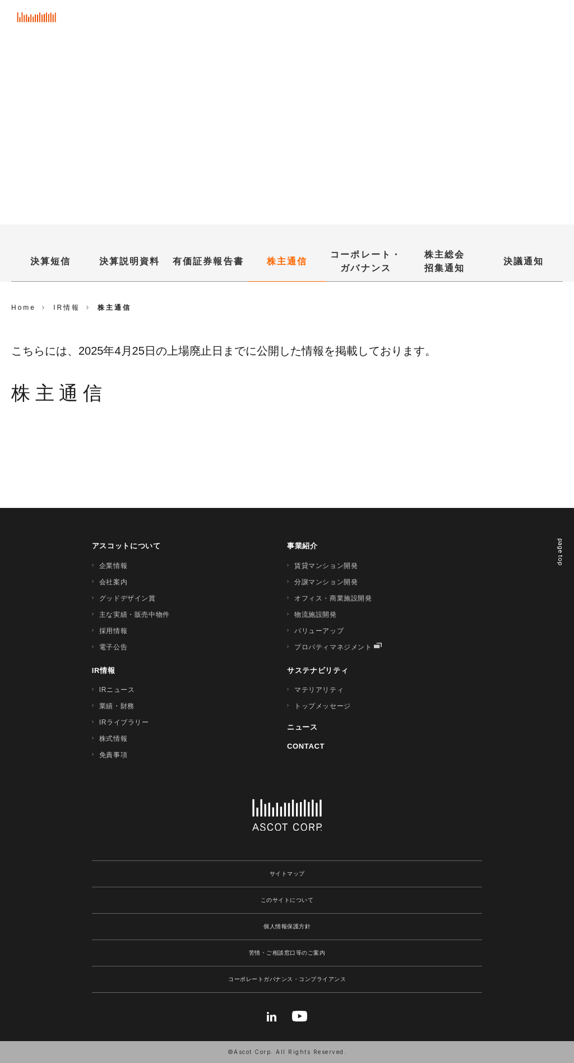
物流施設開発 (315, 614)
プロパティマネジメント (333, 647)
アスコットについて (126, 546)
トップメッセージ (322, 706)
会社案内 (113, 582)
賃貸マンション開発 (326, 566)
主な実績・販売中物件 (134, 614)
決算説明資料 (129, 261)
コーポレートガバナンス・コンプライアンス (287, 979)
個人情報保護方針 (287, 926)
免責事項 (113, 755)
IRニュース (117, 690)
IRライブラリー (124, 722)
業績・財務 (117, 706)
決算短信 (50, 261)
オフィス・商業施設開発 (333, 598)
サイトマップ (287, 873)
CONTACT (306, 746)
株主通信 (287, 261)
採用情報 (113, 631)
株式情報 (113, 739)
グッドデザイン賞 (127, 598)
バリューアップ (319, 631)
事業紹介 (302, 546)
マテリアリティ (319, 690)
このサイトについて (287, 900)
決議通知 (523, 261)
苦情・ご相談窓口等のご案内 (287, 953)
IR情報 (103, 670)
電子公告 (113, 647)
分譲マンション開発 (326, 582)
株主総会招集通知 (444, 261)
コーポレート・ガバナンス (365, 261)
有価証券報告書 (208, 261)
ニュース (302, 727)
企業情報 (113, 566)
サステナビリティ (317, 670)
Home (23, 307)
